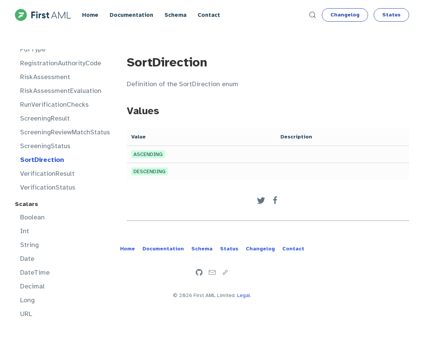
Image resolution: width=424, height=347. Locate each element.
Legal (243, 295)
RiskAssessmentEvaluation (58, 91)
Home (90, 15)
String (29, 245)
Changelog (344, 15)
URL (26, 314)
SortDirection (42, 160)
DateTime (35, 272)
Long (27, 300)
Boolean (32, 217)
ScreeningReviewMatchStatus (58, 132)
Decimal (32, 286)
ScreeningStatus (45, 146)
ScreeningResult (45, 118)
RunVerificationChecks (54, 104)
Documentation (131, 15)
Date (27, 258)
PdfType (32, 49)
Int (24, 231)
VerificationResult (47, 173)
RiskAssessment (45, 77)
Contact (209, 15)
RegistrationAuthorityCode (58, 63)
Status (391, 15)
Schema (175, 15)
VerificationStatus (47, 187)
